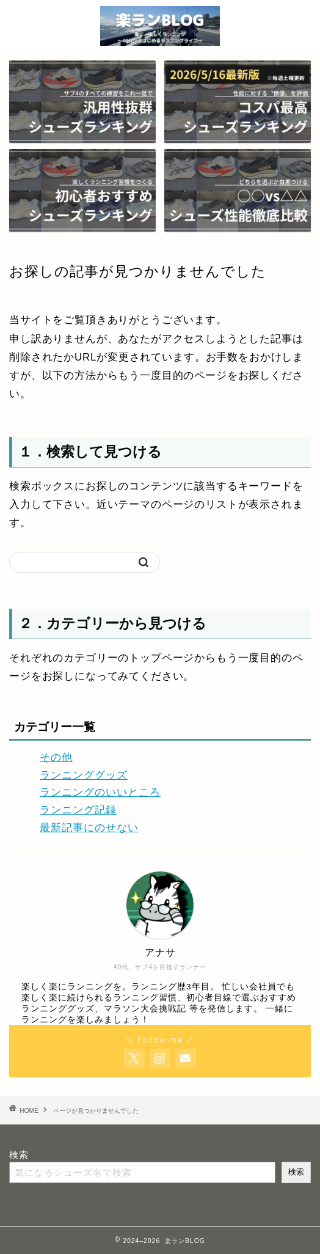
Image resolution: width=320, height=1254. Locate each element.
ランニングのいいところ (100, 792)
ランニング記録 (78, 810)
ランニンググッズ (84, 775)
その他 (56, 757)
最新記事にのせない (89, 828)
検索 (19, 1155)
